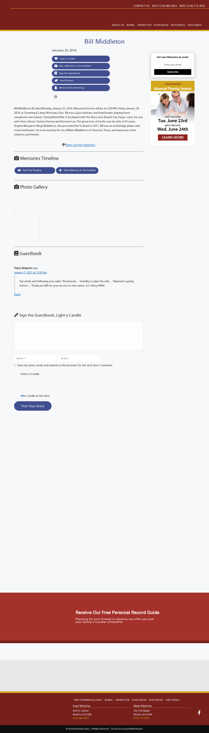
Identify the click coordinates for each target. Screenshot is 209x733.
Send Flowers (64, 80)
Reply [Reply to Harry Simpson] (17, 294)
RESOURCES (178, 25)
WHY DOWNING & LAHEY (88, 700)
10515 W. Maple (141, 711)
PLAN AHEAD (161, 25)
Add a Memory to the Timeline (72, 65)
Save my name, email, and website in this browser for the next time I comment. (65, 365)
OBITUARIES (194, 25)
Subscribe (172, 72)
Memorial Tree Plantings (69, 88)
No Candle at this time (36, 396)
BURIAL (131, 25)
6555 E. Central (81, 711)
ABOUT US (118, 25)
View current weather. (80, 145)
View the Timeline (29, 170)
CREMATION (144, 25)
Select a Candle (30, 374)
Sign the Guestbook (67, 73)
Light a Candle (64, 58)
